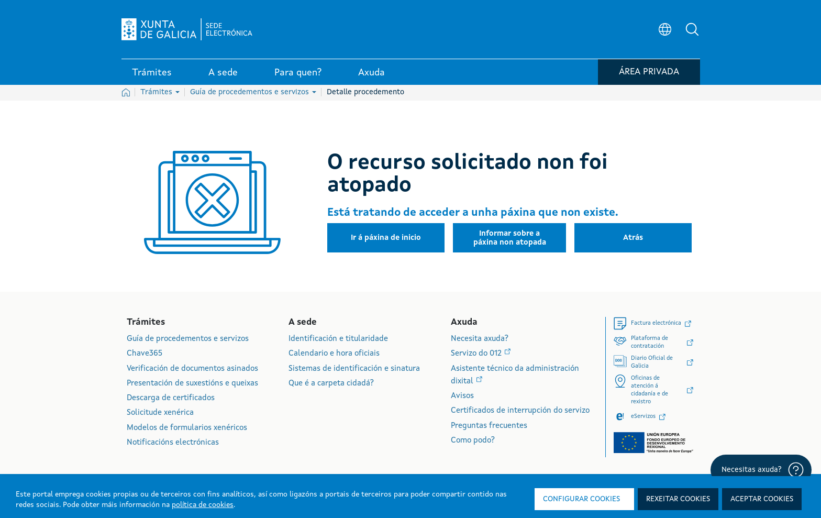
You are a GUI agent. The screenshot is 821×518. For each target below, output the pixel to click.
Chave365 (144, 354)
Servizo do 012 (477, 354)
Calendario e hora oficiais (334, 354)
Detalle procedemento (365, 92)
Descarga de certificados (171, 398)
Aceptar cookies (761, 499)
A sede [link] (223, 73)
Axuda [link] (371, 73)
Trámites (160, 92)
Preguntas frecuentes (489, 426)
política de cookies (203, 505)
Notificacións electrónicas (173, 443)
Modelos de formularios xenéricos (187, 428)
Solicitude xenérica (160, 413)
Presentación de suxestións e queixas (192, 384)
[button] (692, 29)
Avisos (462, 396)
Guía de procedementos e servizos (253, 92)
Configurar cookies (581, 499)
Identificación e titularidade (338, 339)
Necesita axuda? (479, 339)
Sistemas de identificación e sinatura (354, 369)
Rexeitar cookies (678, 499)
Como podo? (473, 441)
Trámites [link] (152, 73)
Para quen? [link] (297, 73)
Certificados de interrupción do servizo (520, 411)
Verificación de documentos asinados (192, 369)
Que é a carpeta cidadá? (331, 384)
